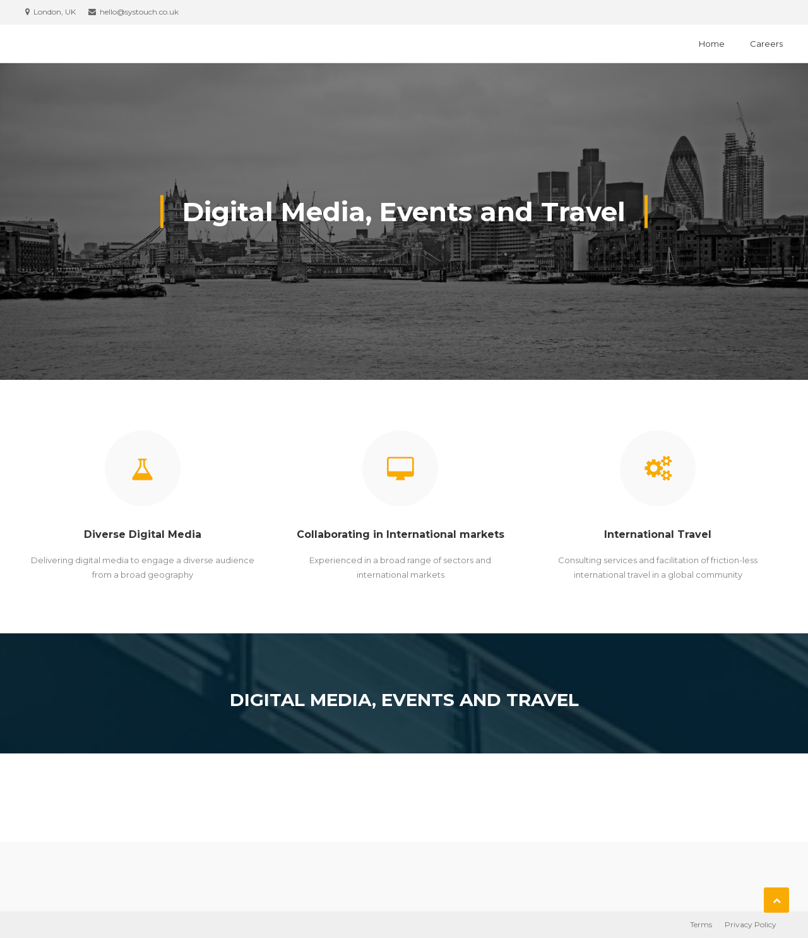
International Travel (657, 534)
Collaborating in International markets (400, 534)
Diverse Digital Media (142, 534)
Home (712, 44)
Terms (701, 924)
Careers (766, 44)
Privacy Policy (750, 924)
